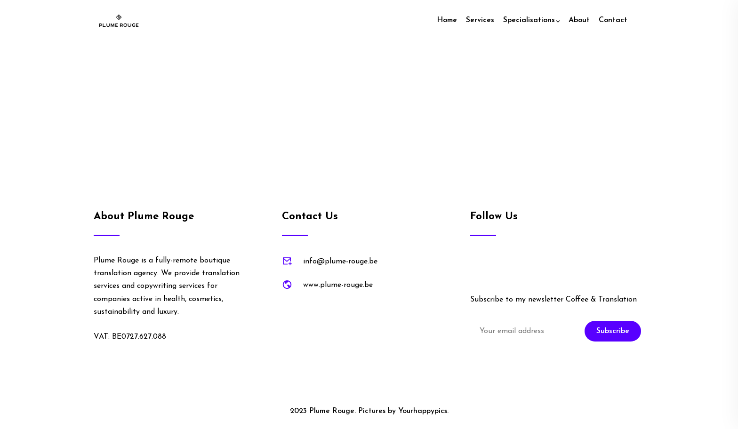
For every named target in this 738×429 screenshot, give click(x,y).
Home (447, 20)
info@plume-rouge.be (340, 261)
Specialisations (529, 20)
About (579, 20)
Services (480, 20)
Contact (613, 20)
